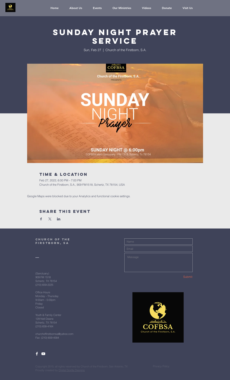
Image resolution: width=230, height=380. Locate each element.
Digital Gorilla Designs (72, 370)
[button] (78, 8)
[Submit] (179, 277)
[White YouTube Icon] (43, 353)
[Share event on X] (50, 219)
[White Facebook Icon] (36, 353)
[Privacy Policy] (161, 366)
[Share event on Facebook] (41, 219)
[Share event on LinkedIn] (58, 219)
